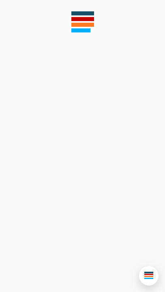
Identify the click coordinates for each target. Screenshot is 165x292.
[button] (149, 276)
